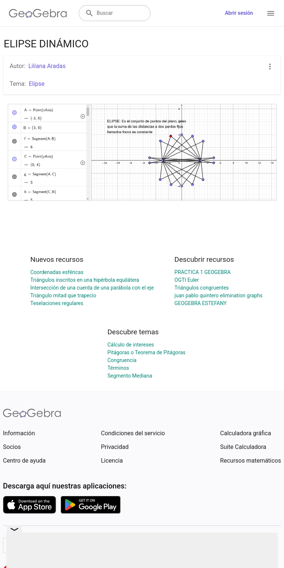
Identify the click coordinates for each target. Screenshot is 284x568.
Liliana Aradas (47, 66)
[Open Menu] (270, 13)
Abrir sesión (239, 13)
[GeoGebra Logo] (38, 13)
